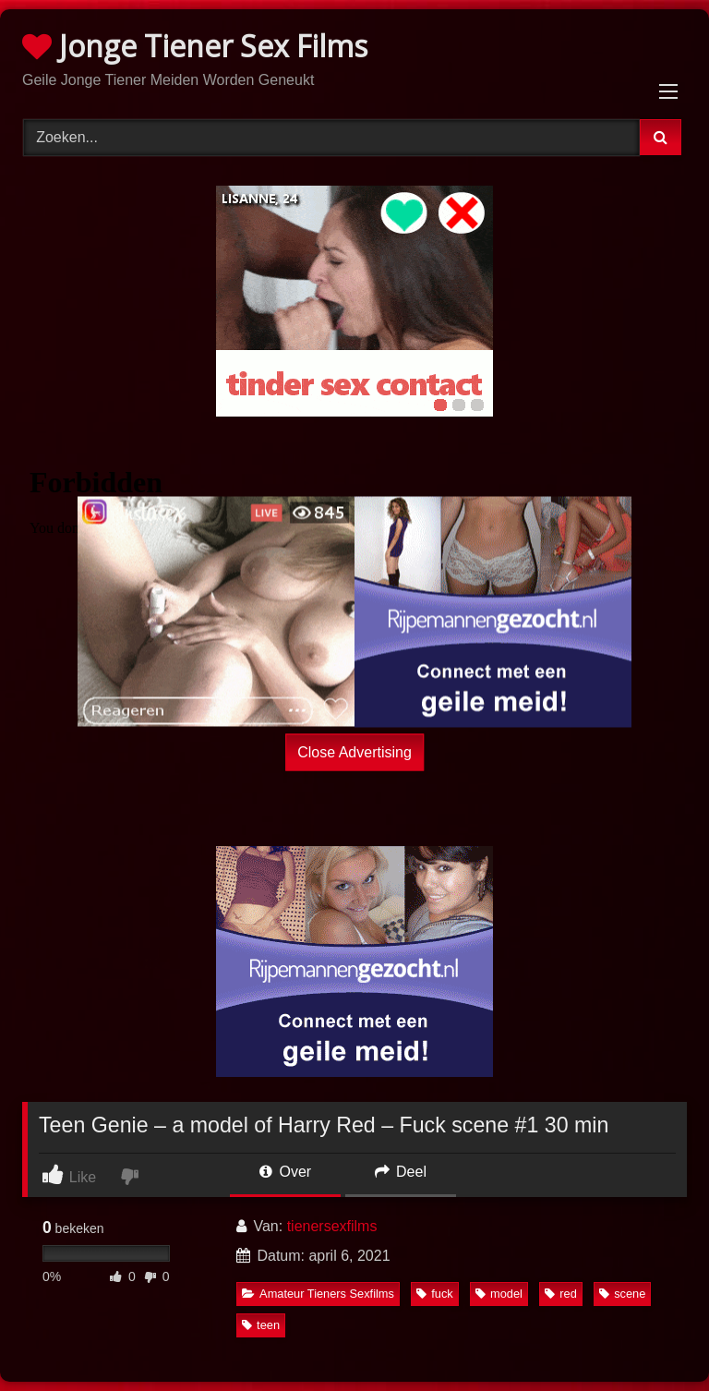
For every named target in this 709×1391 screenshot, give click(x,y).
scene (622, 1293)
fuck (434, 1293)
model (499, 1293)
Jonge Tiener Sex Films (194, 46)
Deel (401, 1171)
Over (285, 1171)
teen (261, 1325)
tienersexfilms (332, 1226)
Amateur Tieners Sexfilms (318, 1293)
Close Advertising (354, 751)
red (561, 1293)
